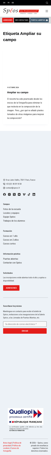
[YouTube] (19, 194)
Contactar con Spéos (12, 262)
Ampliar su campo (17, 92)
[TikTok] (29, 194)
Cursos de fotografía (11, 449)
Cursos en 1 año (10, 236)
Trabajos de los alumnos (14, 220)
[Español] (13, 2)
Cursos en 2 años (11, 239)
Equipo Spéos (9, 216)
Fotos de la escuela (12, 209)
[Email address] (25, 324)
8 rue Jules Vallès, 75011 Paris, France (20, 180)
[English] (4, 2)
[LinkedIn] (34, 194)
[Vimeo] (24, 194)
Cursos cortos (9, 243)
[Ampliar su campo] (25, 65)
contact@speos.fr (13, 188)
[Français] (8, 2)
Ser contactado (21, 20)
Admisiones (7, 20)
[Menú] (47, 11)
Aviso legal (7, 443)
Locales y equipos (11, 213)
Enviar (25, 331)
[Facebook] (4, 194)
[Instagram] (9, 194)
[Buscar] (47, 3)
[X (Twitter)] (14, 194)
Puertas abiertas (39, 20)
